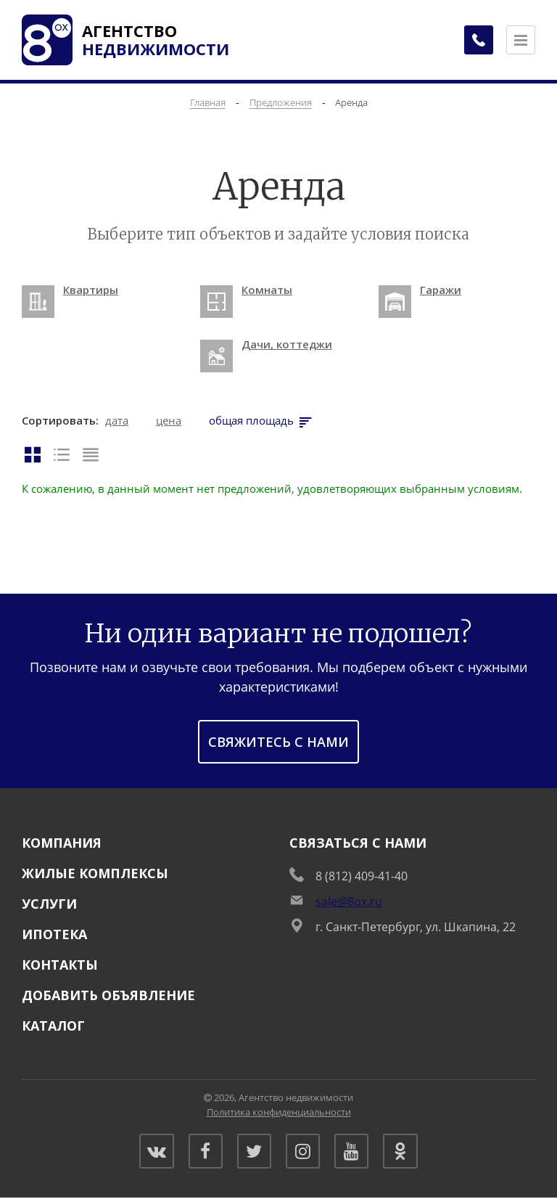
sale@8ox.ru (348, 901)
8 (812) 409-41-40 (361, 876)
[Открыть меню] (520, 39)
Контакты (60, 964)
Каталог (53, 1025)
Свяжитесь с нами (278, 741)
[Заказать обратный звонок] (477, 39)
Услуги (49, 903)
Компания (62, 842)
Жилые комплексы (95, 873)
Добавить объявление (108, 995)
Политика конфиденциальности (279, 1111)
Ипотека (54, 934)
